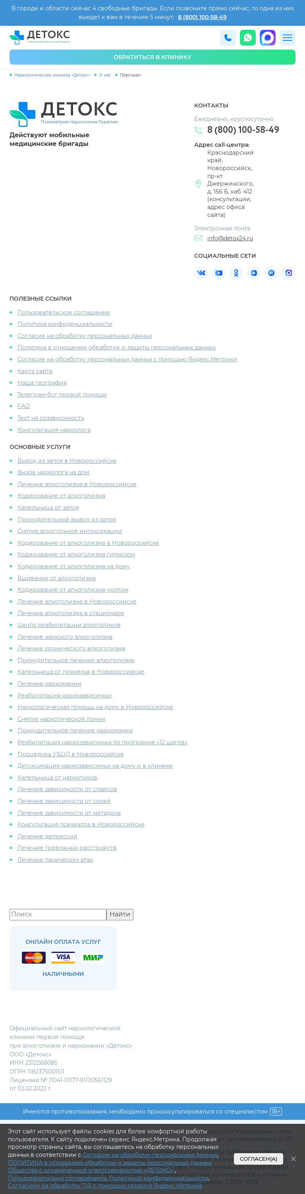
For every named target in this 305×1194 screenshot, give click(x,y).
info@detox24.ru (230, 238)
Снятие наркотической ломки (61, 719)
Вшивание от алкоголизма (56, 578)
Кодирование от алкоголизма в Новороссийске (88, 542)
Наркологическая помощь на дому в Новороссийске (95, 707)
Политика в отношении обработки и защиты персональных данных (116, 347)
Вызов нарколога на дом (53, 472)
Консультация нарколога (54, 429)
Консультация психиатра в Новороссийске (81, 824)
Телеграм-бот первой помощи (62, 394)
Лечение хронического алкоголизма (71, 648)
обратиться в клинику (152, 57)
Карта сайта (34, 371)
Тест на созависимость (50, 418)
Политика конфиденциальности (64, 324)
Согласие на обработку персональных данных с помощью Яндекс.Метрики (127, 359)
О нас (105, 75)
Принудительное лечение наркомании (75, 730)
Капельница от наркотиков (57, 777)
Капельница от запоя (48, 507)
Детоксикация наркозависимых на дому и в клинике (95, 765)
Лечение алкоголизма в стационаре (70, 613)
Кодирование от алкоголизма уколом (72, 589)
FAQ (23, 406)
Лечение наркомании (49, 683)
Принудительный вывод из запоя (66, 519)
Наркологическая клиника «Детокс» (52, 75)
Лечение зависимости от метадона (69, 812)
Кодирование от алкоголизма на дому (73, 566)
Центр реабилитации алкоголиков (69, 625)
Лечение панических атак (55, 859)
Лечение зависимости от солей (64, 801)
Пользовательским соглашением (57, 1178)
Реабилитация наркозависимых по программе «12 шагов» (102, 742)
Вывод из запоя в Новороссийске (67, 460)
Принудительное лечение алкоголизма (75, 660)
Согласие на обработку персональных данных (84, 335)
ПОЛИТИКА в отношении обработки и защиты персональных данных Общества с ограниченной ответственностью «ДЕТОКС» (110, 1166)
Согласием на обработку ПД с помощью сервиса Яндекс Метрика (105, 1185)
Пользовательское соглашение (63, 312)
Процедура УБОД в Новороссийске (70, 754)
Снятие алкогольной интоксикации (69, 531)
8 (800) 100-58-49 (202, 17)
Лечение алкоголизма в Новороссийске (77, 484)
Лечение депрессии (47, 836)
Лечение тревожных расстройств (67, 847)
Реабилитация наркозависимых (64, 695)
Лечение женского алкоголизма (64, 636)
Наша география (42, 382)
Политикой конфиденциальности (158, 1178)
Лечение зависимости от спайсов (67, 789)
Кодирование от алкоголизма (61, 495)
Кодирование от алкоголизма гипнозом (76, 554)
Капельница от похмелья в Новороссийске (80, 671)
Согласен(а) (258, 1159)
